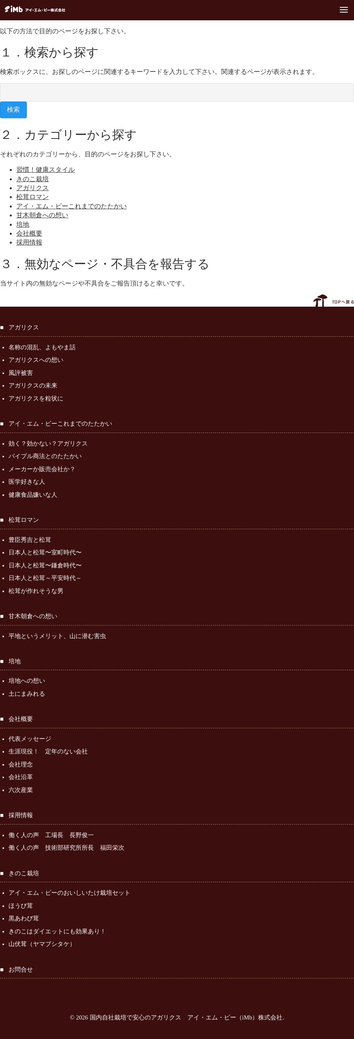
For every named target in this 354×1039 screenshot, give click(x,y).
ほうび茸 (21, 906)
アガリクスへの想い (36, 360)
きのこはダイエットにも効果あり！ (57, 931)
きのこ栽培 (32, 178)
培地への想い (27, 681)
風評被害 (21, 373)
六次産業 (21, 790)
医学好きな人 (27, 481)
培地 (22, 224)
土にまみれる (27, 694)
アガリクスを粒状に (36, 398)
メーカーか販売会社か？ (42, 469)
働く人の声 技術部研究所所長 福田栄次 (66, 847)
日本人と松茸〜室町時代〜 (45, 552)
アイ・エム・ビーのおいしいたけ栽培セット (69, 893)
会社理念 (21, 764)
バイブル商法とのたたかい (45, 456)
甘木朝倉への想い (42, 215)
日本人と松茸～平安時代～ (45, 578)
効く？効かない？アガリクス (48, 443)
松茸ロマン (32, 196)
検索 (13, 109)
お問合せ (21, 969)
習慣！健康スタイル (45, 169)
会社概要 (29, 233)
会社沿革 (21, 777)
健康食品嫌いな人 (33, 494)
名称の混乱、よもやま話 (42, 347)
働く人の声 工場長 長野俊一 (51, 835)
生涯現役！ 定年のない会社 (48, 751)
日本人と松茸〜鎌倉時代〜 (45, 565)
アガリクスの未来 (33, 385)
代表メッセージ (30, 739)
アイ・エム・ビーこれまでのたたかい (71, 206)
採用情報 (29, 242)
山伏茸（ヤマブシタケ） (42, 944)
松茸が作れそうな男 (36, 591)
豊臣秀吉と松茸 (30, 540)
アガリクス (32, 187)
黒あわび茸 (24, 918)
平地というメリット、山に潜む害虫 (57, 636)
